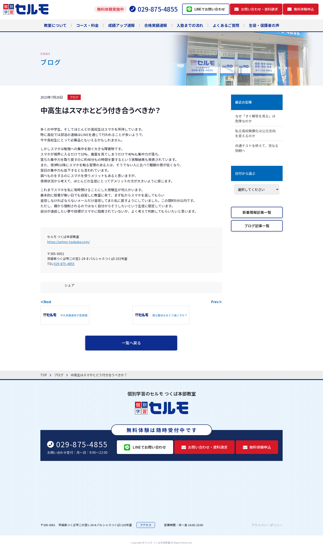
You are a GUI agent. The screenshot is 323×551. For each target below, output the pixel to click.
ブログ (74, 97)
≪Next (45, 301)
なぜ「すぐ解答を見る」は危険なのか (256, 119)
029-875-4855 (64, 263)
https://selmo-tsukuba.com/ (68, 242)
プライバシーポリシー (267, 526)
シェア (69, 285)
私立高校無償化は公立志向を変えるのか (256, 134)
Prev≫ (216, 301)
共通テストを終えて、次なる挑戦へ (256, 150)
